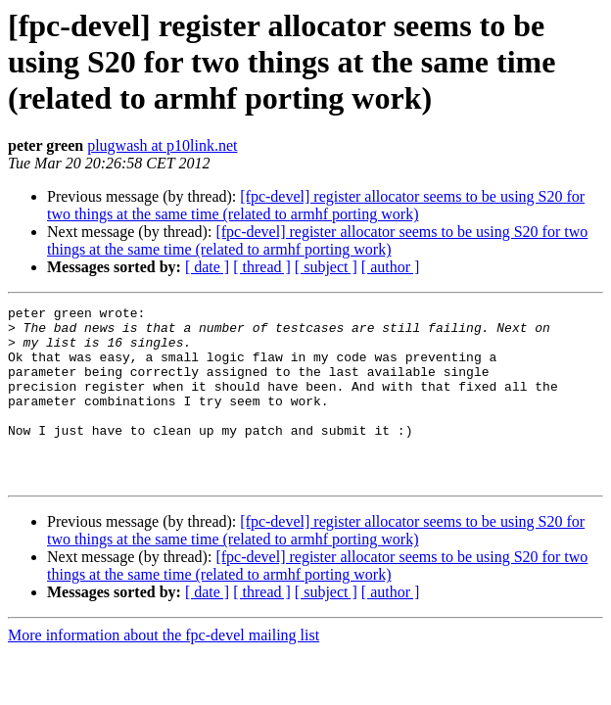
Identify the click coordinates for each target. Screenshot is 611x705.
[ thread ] (262, 266)
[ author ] (390, 266)
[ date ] (207, 266)
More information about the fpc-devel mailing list (163, 670)
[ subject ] (326, 266)
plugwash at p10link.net (162, 145)
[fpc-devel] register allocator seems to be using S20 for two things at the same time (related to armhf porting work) (316, 205)
